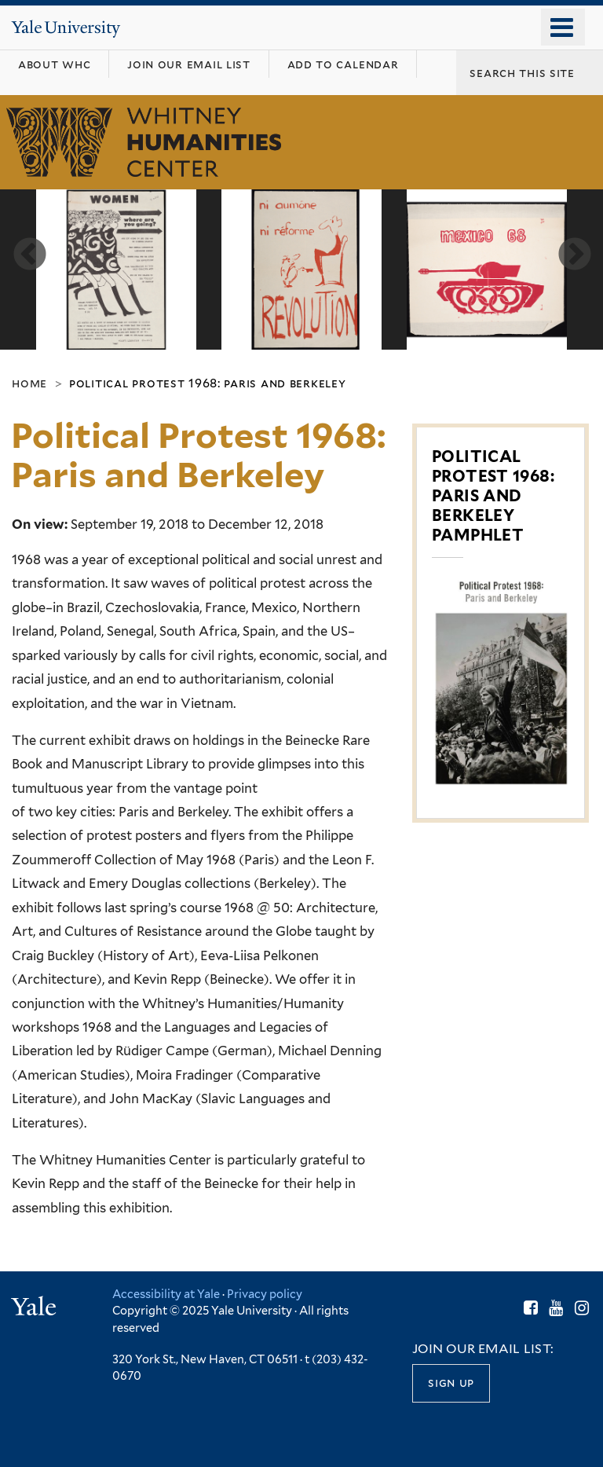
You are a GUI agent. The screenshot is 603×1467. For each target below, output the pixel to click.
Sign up (451, 1381)
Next (572, 253)
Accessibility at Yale (166, 1293)
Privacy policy (264, 1293)
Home (29, 382)
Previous (27, 253)
